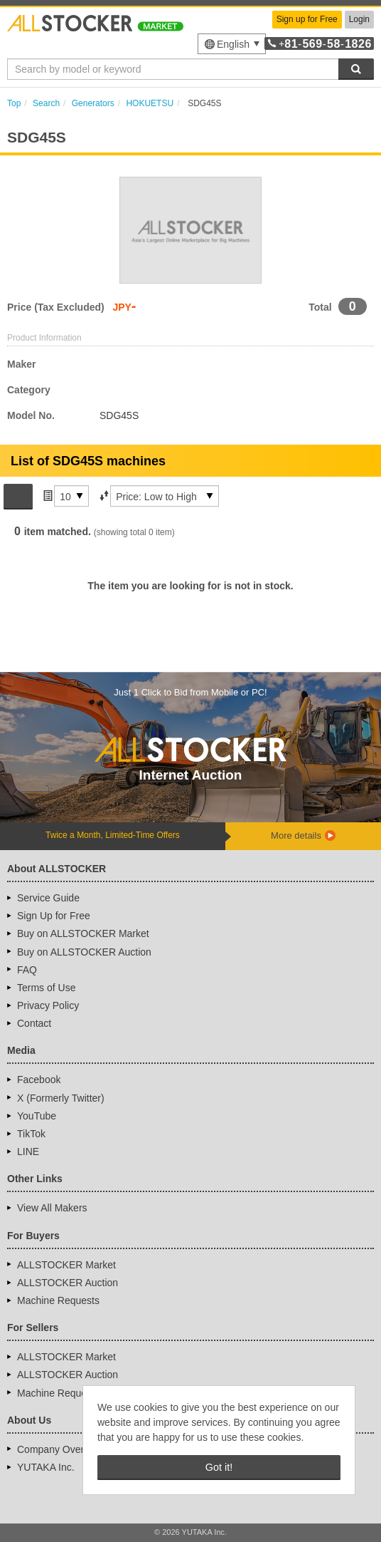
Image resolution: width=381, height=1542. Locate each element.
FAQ (27, 970)
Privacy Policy (48, 1005)
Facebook (38, 1079)
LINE (28, 1151)
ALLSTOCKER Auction (67, 1282)
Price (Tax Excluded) (55, 307)
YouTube (36, 1116)
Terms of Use (46, 987)
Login (359, 19)
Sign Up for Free (53, 915)
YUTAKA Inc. (46, 1467)
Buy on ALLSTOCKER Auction (84, 952)
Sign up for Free (307, 19)
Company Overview (60, 1449)
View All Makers (52, 1208)
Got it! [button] (218, 1467)
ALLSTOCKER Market (66, 1265)
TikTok (31, 1133)
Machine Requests (58, 1300)
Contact (34, 1023)
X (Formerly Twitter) (60, 1098)
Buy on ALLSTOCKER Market (83, 933)
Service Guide (48, 898)
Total (319, 307)
